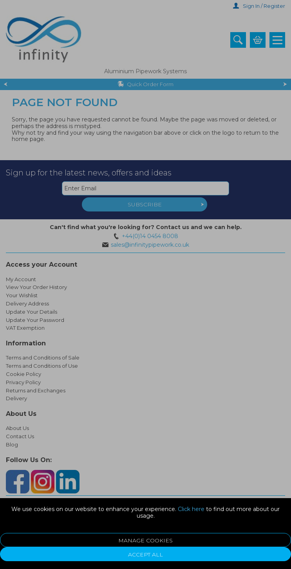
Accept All (145, 554)
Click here (191, 509)
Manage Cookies (145, 540)
